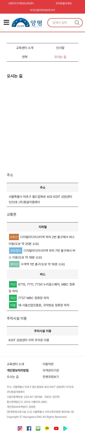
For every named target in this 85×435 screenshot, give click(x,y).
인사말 (60, 48)
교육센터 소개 (24, 48)
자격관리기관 (51, 370)
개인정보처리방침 (18, 370)
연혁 (24, 57)
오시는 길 (60, 57)
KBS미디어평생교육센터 (21, 3)
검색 (77, 22)
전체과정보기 (51, 377)
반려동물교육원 (64, 3)
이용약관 (48, 364)
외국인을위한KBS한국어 (42, 10)
